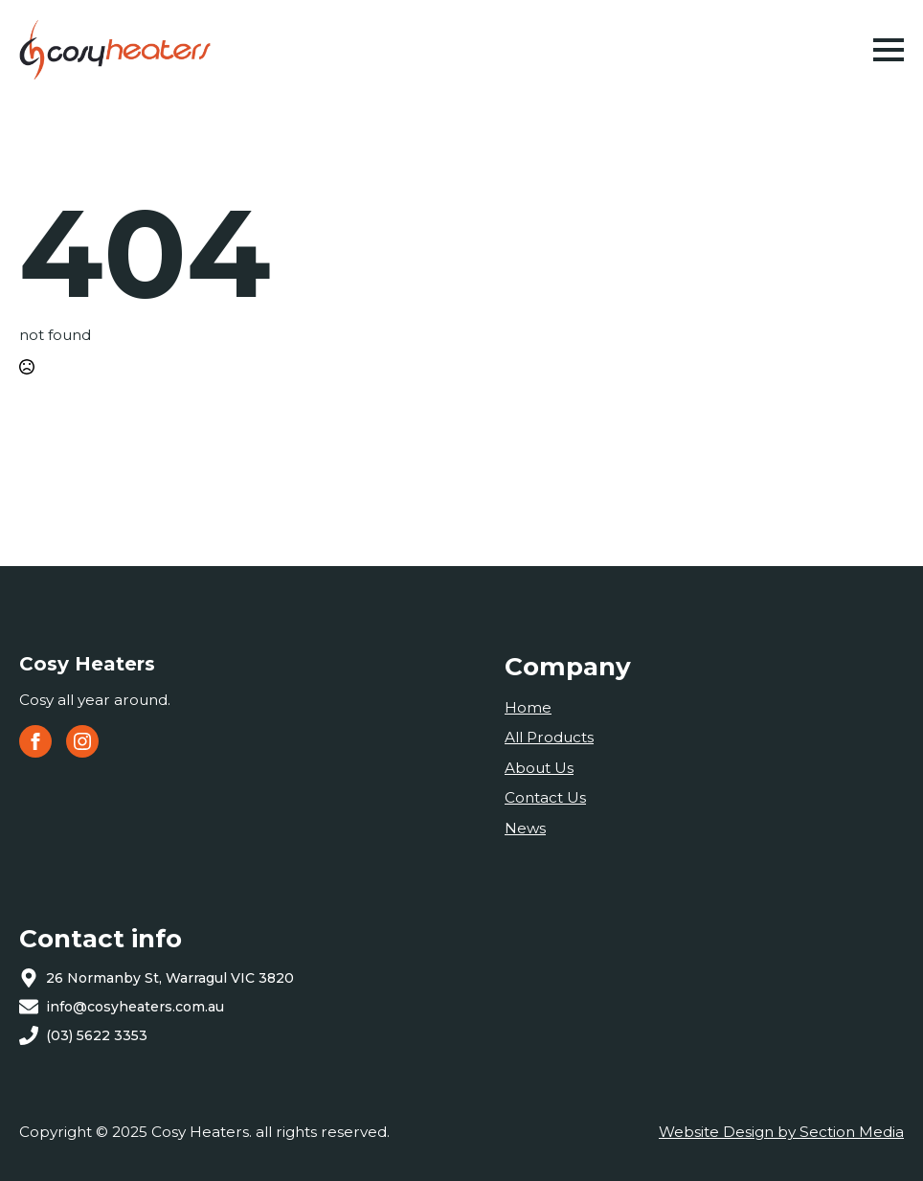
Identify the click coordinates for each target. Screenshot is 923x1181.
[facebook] (35, 741)
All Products (549, 737)
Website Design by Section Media (781, 1132)
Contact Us (545, 797)
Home (528, 707)
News (525, 828)
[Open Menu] (888, 49)
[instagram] (82, 741)
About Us (539, 768)
